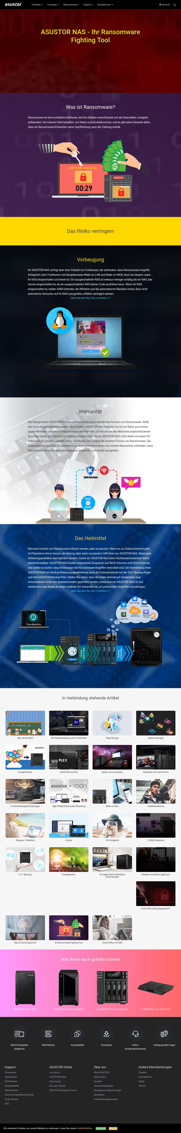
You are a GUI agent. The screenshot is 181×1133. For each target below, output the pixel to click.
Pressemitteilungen (103, 1086)
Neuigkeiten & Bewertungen (107, 1090)
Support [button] (88, 4)
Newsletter (99, 1094)
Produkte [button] (37, 4)
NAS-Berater (11, 1077)
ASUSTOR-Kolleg (57, 1077)
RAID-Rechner (12, 1090)
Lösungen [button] (53, 4)
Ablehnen (113, 1129)
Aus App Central (57, 1086)
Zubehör (143, 1072)
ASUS (141, 1081)
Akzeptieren (100, 1129)
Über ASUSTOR (101, 1072)
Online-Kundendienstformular (19, 1094)
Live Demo (54, 1072)
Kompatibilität (12, 1086)
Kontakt (98, 1081)
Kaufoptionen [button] (105, 4)
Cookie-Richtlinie (84, 1128)
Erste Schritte (11, 1099)
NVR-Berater (11, 1081)
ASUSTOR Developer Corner (63, 1090)
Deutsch (164, 4)
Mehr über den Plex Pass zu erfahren (90, 298)
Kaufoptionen (145, 1077)
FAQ (7, 1103)
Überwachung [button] (71, 4)
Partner (142, 1086)
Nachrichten (100, 1077)
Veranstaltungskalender (105, 1099)
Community (55, 1081)
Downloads (10, 1072)
